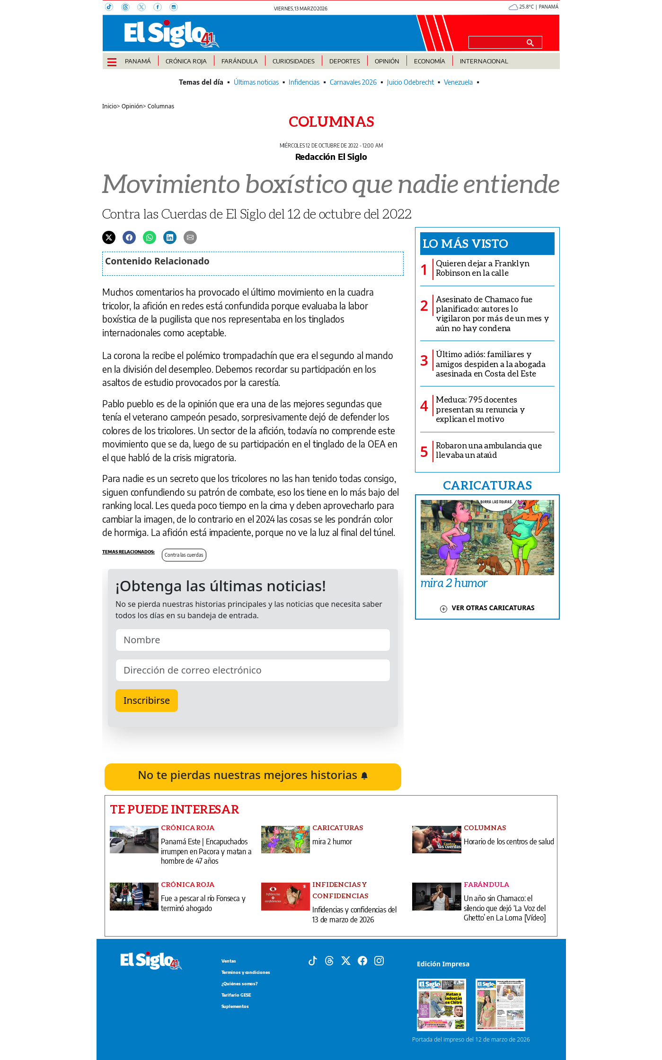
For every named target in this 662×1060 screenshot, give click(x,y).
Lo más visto (465, 243)
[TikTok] (113, 8)
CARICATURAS (487, 485)
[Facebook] (161, 8)
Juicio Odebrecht (410, 82)
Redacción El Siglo (331, 156)
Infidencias (304, 82)
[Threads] (129, 8)
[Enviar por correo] (190, 237)
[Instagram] (176, 8)
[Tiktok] (313, 959)
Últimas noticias (256, 82)
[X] (145, 8)
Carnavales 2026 (353, 82)
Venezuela (458, 82)
